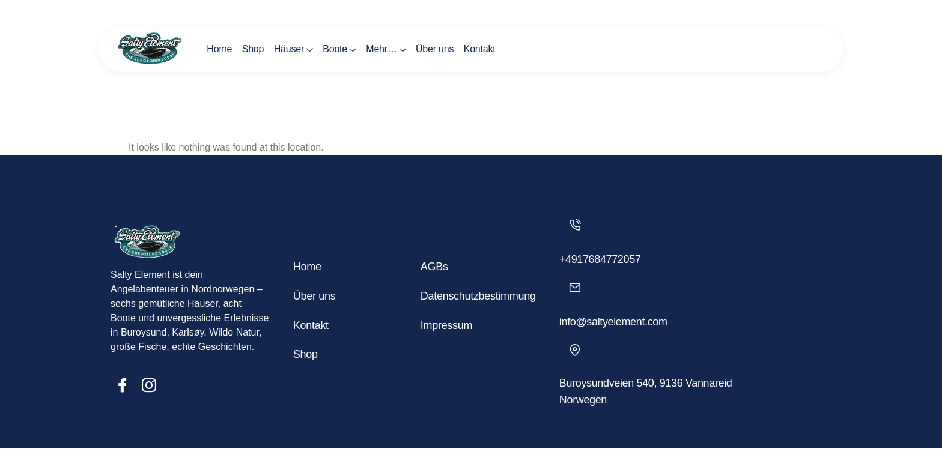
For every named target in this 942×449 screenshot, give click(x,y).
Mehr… (384, 50)
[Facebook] (122, 385)
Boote (339, 50)
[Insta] (149, 385)
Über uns (433, 49)
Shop (253, 49)
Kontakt (478, 49)
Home (219, 49)
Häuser (292, 50)
